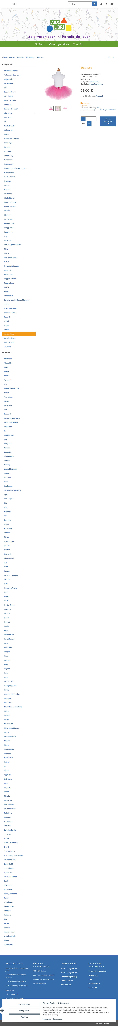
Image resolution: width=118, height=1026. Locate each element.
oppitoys (7, 775)
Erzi (5, 516)
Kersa (6, 643)
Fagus (6, 524)
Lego (6, 236)
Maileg (6, 711)
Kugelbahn (8, 232)
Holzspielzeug (9, 177)
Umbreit (7, 911)
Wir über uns (66, 985)
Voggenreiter (9, 932)
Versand (99, 96)
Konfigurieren (25, 1010)
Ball (5, 88)
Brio (5, 439)
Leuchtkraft (8, 681)
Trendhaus (8, 902)
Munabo (7, 753)
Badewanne (8, 83)
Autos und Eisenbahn (12, 75)
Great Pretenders (11, 575)
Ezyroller (7, 520)
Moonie (7, 741)
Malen (6, 249)
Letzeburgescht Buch (12, 245)
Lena (6, 677)
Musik (6, 253)
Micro (6, 732)
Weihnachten (9, 342)
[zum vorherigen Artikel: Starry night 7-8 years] (113, 57)
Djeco (6, 494)
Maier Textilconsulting (13, 707)
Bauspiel (7, 414)
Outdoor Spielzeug (11, 266)
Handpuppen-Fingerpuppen (15, 168)
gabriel (7, 545)
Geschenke (8, 160)
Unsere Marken (67, 981)
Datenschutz (93, 975)
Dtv (5, 503)
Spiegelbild (8, 864)
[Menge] (90, 119)
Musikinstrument (11, 257)
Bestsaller (8, 427)
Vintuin (7, 928)
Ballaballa (8, 405)
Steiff (6, 881)
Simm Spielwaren (11, 843)
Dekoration (8, 130)
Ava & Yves (8, 397)
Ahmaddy (8, 363)
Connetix (7, 452)
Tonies (6, 325)
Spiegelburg (8, 868)
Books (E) (7, 105)
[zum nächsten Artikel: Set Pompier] (109, 57)
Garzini (7, 550)
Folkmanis (8, 528)
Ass (5, 384)
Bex (5, 431)
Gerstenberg (9, 558)
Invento (7, 613)
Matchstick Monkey (12, 728)
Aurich (6, 393)
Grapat (7, 571)
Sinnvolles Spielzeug (69, 977)
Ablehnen (25, 1016)
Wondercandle (10, 936)
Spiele (6, 304)
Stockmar (8, 885)
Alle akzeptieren (25, 1004)
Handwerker (9, 172)
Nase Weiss (8, 758)
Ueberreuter (9, 906)
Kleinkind (8, 215)
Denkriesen (8, 486)
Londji (6, 690)
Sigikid (6, 838)
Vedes (6, 923)
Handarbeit (8, 164)
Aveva (6, 401)
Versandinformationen (97, 971)
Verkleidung (94, 81)
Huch (6, 601)
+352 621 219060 (16, 998)
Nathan (7, 762)
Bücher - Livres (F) (11, 109)
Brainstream (9, 435)
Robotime (8, 813)
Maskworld (8, 724)
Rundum (7, 817)
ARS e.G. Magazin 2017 (69, 972)
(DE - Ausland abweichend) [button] (90, 109)
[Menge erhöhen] (89, 123)
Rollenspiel (8, 296)
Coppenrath (9, 456)
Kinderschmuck (10, 202)
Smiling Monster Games (13, 855)
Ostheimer (8, 779)
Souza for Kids (9, 860)
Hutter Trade (9, 605)
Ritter (6, 291)
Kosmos (7, 660)
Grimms (7, 579)
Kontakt (78, 44)
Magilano (7, 702)
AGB (90, 979)
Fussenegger (9, 541)
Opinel (6, 770)
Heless (6, 596)
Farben (7, 147)
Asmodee (7, 380)
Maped (7, 715)
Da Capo (7, 477)
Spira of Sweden (10, 877)
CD (5, 121)
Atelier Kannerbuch (11, 388)
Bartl (6, 410)
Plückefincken (9, 804)
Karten (6, 185)
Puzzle (6, 287)
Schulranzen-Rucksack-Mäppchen (17, 300)
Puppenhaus (9, 283)
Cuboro (7, 473)
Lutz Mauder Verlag (12, 694)
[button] (101, 4)
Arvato (6, 376)
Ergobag (7, 511)
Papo (6, 783)
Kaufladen (8, 194)
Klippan (7, 652)
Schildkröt (8, 821)
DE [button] (14, 4)
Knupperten (9, 228)
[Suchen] (80, 3)
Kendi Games (9, 639)
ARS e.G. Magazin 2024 (69, 968)
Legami (7, 669)
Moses (6, 745)
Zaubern (7, 347)
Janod (6, 618)
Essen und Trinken (11, 138)
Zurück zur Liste (9, 57)
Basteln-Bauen (10, 92)
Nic (5, 766)
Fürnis (6, 537)
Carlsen (7, 448)
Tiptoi (6, 321)
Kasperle (7, 189)
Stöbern (40, 44)
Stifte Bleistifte (10, 308)
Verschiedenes (10, 338)
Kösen (6, 656)
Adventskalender (11, 71)
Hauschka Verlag (10, 588)
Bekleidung (8, 96)
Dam (6, 482)
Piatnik (7, 796)
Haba (6, 584)
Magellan (7, 698)
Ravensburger (9, 809)
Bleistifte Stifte (10, 100)
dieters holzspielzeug (12, 490)
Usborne (7, 915)
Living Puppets (10, 685)
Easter (6, 134)
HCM (6, 592)
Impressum (92, 987)
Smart (6, 847)
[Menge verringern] (83, 119)
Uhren (6, 330)
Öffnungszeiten (59, 44)
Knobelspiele (9, 223)
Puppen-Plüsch (10, 279)
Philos (6, 792)
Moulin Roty (9, 749)
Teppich (7, 317)
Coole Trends (9, 126)
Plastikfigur (8, 274)
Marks (6, 719)
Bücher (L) (8, 117)
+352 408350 (13, 994)
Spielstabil (8, 872)
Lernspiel (7, 240)
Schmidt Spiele (10, 830)
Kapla (6, 630)
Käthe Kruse (9, 635)
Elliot (6, 507)
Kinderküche (9, 198)
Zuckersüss (8, 944)
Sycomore (8, 889)
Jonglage (7, 181)
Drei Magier (8, 499)
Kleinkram (8, 219)
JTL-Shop (106, 1023)
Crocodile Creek (10, 469)
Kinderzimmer (9, 206)
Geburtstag (8, 155)
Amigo (6, 367)
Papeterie (8, 270)
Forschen (7, 151)
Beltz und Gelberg (11, 422)
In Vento (7, 609)
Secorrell (7, 834)
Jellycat (7, 622)
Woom (6, 940)
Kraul (6, 664)
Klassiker (7, 211)
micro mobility (10, 736)
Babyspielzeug (9, 79)
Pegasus (7, 787)
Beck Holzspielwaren (12, 418)
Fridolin (7, 533)
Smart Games (9, 851)
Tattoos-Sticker (10, 313)
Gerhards (7, 554)
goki (5, 562)
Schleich (7, 826)
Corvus (7, 460)
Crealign (7, 465)
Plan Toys (8, 800)
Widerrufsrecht (94, 983)
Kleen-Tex (8, 647)
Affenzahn (8, 359)
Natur (6, 262)
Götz (6, 567)
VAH (5, 919)
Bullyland (8, 443)
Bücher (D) (8, 113)
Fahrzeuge (8, 143)
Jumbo (6, 626)
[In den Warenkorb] (43, 65)
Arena (6, 371)
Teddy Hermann (10, 894)
